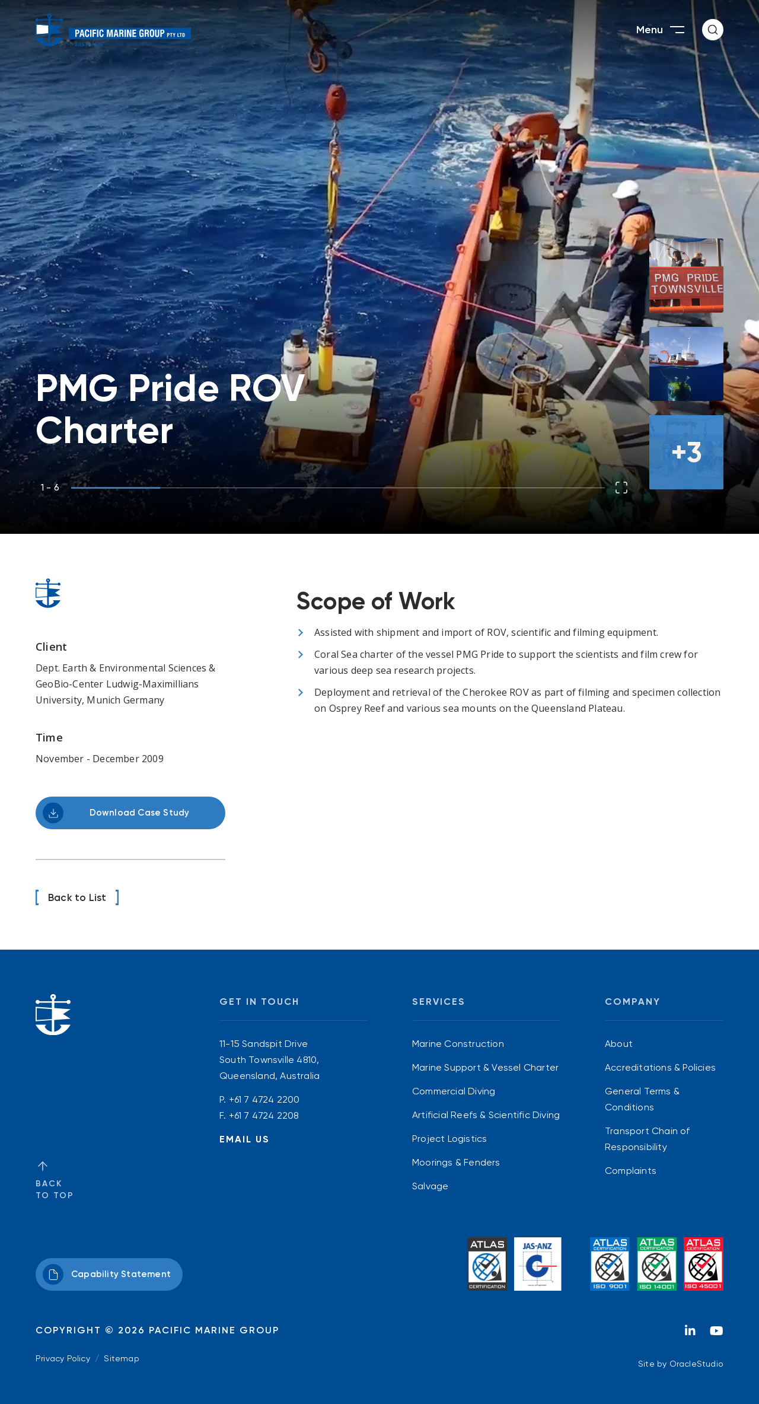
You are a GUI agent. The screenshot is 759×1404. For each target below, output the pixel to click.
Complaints (630, 1170)
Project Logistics (449, 1138)
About (619, 1043)
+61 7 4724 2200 (264, 1099)
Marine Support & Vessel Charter (485, 1067)
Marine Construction (458, 1043)
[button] (712, 29)
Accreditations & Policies (660, 1067)
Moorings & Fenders (456, 1162)
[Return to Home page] (114, 30)
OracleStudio (696, 1363)
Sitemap (121, 1358)
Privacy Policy (63, 1358)
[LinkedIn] (690, 1334)
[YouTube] (716, 1334)
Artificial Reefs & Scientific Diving (486, 1114)
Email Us (244, 1139)
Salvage (430, 1186)
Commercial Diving (453, 1091)
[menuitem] (486, 1044)
